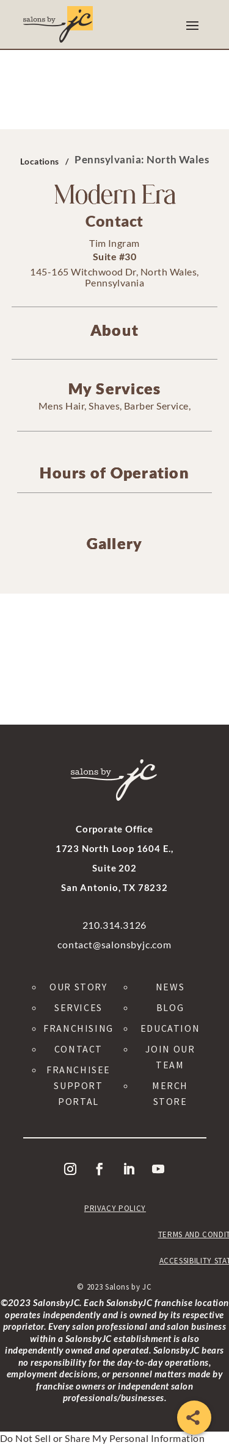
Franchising (78, 1028)
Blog (170, 1007)
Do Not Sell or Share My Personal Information (102, 1438)
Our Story (78, 987)
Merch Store (170, 1093)
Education (170, 1028)
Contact (78, 1049)
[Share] (194, 1418)
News (170, 987)
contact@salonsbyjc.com (114, 944)
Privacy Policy (115, 1208)
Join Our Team (170, 1057)
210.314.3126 (114, 925)
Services (78, 1007)
